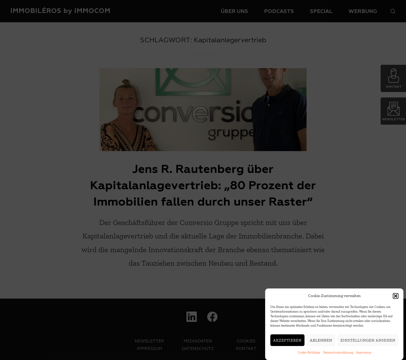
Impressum (363, 353)
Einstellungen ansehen (367, 340)
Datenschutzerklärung (338, 353)
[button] (395, 296)
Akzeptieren (287, 340)
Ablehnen (321, 340)
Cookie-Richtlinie (309, 353)
